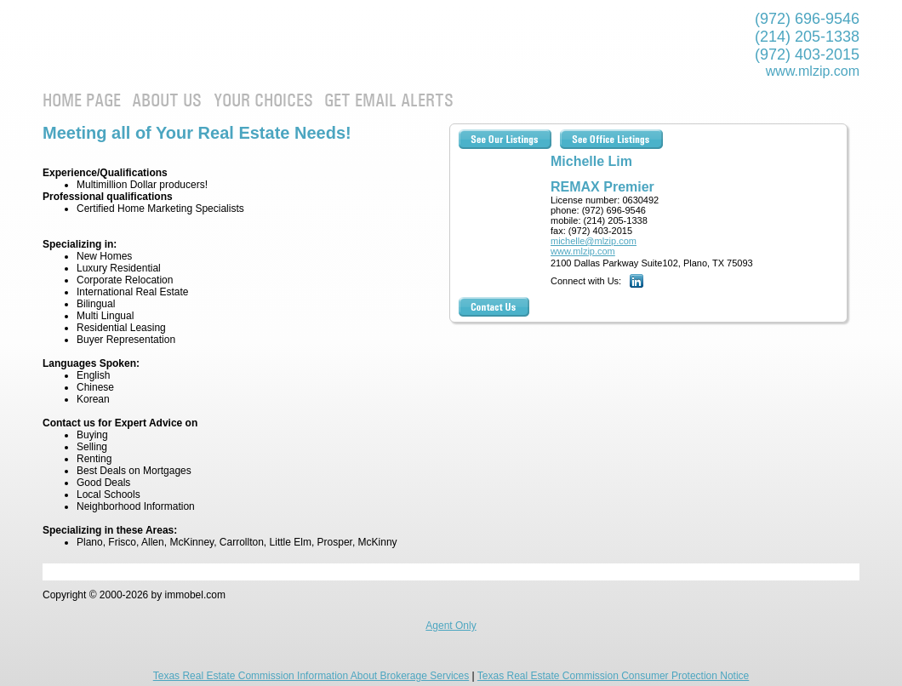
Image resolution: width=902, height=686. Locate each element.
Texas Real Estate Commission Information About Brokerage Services (311, 676)
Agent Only (450, 626)
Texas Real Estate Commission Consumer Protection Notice (613, 676)
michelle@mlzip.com (594, 241)
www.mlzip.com (812, 71)
